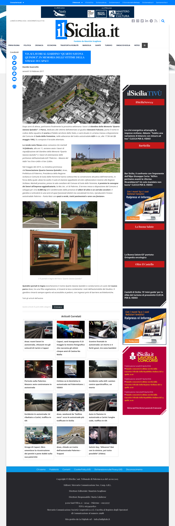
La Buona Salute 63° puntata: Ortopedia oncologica (139, 256)
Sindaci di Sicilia (123, 45)
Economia (51, 45)
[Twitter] (14, 63)
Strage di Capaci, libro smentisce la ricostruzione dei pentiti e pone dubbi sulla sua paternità (38, 452)
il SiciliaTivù (89, 2)
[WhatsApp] (14, 73)
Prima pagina (14, 45)
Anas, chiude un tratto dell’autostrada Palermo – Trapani (69, 450)
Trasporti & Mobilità (69, 45)
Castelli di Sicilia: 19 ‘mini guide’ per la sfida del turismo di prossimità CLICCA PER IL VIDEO (144, 295)
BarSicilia (87, 45)
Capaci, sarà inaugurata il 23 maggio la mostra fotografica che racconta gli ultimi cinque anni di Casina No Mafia (71, 348)
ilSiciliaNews (144, 102)
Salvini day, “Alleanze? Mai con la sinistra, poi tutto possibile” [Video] (101, 450)
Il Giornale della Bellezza (131, 2)
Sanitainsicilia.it (162, 2)
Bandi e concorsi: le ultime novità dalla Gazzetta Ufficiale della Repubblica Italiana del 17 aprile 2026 (144, 371)
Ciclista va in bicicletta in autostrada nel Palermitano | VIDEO (71, 384)
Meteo (137, 45)
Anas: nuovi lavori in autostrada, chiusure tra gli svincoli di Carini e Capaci (38, 344)
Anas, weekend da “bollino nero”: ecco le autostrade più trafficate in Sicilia (70, 417)
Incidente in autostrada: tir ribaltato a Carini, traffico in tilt (38, 417)
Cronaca (39, 45)
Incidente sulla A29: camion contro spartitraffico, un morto (102, 384)
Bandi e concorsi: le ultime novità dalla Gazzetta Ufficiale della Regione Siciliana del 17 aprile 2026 (143, 385)
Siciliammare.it (114, 2)
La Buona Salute (144, 226)
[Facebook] (14, 57)
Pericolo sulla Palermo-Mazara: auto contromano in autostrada (38, 384)
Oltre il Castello (144, 264)
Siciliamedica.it (147, 2)
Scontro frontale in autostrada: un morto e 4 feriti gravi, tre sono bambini (102, 344)
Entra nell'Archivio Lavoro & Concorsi (144, 408)
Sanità (98, 45)
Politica (27, 45)
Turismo (108, 45)
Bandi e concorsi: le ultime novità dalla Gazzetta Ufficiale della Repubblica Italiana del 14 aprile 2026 (144, 397)
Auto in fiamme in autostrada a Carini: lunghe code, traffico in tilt (102, 417)
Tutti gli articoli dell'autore (33, 298)
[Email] (14, 79)
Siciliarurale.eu (101, 2)
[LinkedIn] (14, 68)
